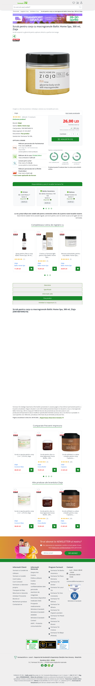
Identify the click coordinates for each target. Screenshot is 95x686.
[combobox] (47, 7)
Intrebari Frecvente (19, 596)
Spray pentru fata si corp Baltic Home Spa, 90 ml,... (24, 254)
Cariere (33, 575)
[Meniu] (14, 2)
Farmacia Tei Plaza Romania (56, 577)
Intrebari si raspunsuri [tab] (47, 303)
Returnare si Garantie (20, 593)
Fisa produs (25, 134)
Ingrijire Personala (13, 11)
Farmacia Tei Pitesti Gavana (56, 617)
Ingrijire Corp (25, 11)
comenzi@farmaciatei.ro (75, 581)
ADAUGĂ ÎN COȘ (65, 139)
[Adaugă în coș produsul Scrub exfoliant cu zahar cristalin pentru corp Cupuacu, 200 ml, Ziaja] (78, 470)
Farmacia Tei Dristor (54, 583)
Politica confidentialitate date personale (38, 586)
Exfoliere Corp (34, 11)
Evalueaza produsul (19, 119)
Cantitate (63, 134)
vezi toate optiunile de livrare (24, 175)
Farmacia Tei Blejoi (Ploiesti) (56, 634)
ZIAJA (20, 123)
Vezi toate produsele (73, 113)
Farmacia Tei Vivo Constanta (56, 594)
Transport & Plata (19, 590)
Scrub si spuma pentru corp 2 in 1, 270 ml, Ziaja (24, 455)
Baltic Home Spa (24, 126)
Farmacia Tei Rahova (54, 600)
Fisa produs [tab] (48, 298)
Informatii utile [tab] (47, 294)
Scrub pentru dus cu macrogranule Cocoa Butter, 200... (47, 456)
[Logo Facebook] (42, 665)
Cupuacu (64, 467)
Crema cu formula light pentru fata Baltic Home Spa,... (47, 255)
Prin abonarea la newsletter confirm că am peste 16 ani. (62, 545)
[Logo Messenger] (45, 665)
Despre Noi (34, 572)
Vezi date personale (65, 548)
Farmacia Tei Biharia (54, 605)
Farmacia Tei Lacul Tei (56, 588)
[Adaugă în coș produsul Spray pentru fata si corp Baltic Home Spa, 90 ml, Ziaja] (31, 269)
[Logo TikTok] (52, 665)
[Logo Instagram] (49, 665)
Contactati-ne (17, 604)
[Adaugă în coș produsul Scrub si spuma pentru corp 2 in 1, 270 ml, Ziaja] (31, 470)
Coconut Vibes (19, 467)
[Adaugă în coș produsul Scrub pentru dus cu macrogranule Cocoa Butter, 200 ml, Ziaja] (54, 470)
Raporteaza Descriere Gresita (51, 418)
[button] (43, 208)
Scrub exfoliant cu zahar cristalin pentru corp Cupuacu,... (70, 456)
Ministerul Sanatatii (37, 609)
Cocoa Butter (42, 467)
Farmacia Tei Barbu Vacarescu (56, 571)
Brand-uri (16, 599)
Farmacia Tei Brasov (54, 622)
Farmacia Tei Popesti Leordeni (55, 611)
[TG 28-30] (47, 19)
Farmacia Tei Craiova (54, 628)
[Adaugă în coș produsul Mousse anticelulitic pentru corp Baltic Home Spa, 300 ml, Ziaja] (78, 269)
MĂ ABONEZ (73, 553)
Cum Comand (17, 582)
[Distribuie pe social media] (14, 36)
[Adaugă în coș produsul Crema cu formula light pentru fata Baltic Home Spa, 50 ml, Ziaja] (54, 269)
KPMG (53, 660)
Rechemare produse (20, 602)
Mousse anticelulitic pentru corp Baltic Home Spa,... (70, 254)
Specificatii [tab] (47, 289)
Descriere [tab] (47, 285)
